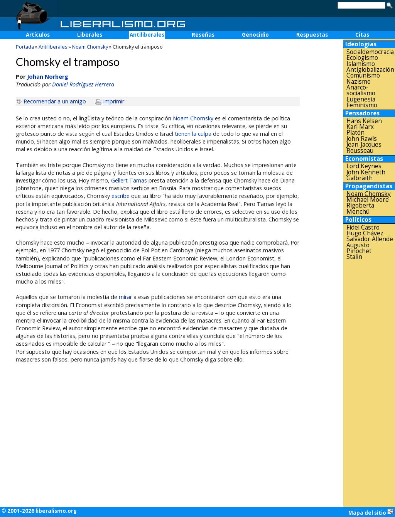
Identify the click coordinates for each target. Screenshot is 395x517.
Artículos (38, 34)
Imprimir (113, 101)
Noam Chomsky (193, 118)
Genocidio (255, 34)
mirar (125, 297)
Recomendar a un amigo (55, 101)
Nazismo (358, 81)
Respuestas (312, 34)
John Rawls (361, 139)
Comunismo (363, 75)
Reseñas (203, 34)
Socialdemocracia (370, 52)
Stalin (354, 257)
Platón (355, 132)
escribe (120, 195)
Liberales (89, 34)
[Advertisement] (369, 383)
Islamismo (360, 64)
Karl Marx (360, 127)
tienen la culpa (193, 133)
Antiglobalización (370, 70)
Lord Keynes (363, 166)
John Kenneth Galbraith (365, 175)
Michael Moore (367, 200)
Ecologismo (362, 58)
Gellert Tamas (129, 180)
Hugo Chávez (364, 233)
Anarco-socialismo (360, 90)
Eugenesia (360, 99)
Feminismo (361, 105)
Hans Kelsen (364, 121)
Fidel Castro (363, 227)
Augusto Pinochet (358, 248)
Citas (362, 34)
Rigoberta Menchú (360, 209)
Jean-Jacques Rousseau (363, 148)
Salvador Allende (369, 239)
